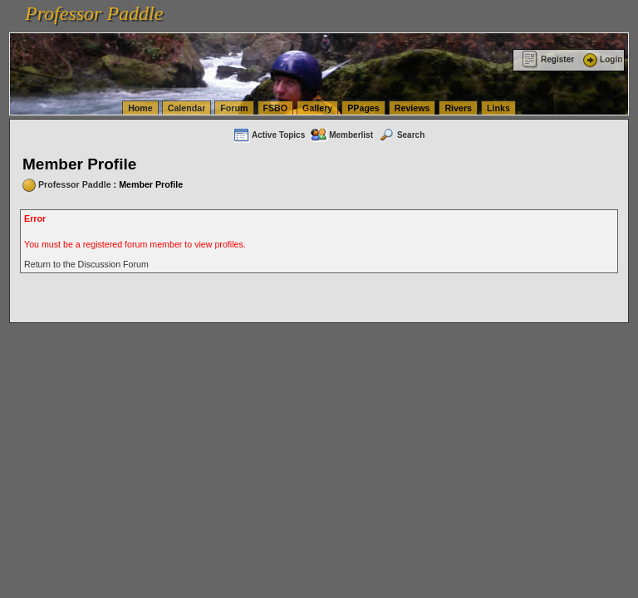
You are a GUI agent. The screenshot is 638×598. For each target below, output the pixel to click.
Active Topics (269, 135)
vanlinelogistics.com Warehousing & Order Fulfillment (382, 23)
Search (401, 135)
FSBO (275, 108)
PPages (363, 108)
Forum (234, 108)
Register (548, 59)
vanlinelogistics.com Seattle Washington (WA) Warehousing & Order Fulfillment (469, 8)
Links (498, 108)
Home (140, 108)
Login (601, 59)
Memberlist (341, 135)
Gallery (317, 108)
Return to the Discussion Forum (86, 264)
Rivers (458, 108)
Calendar (187, 108)
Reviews (412, 108)
